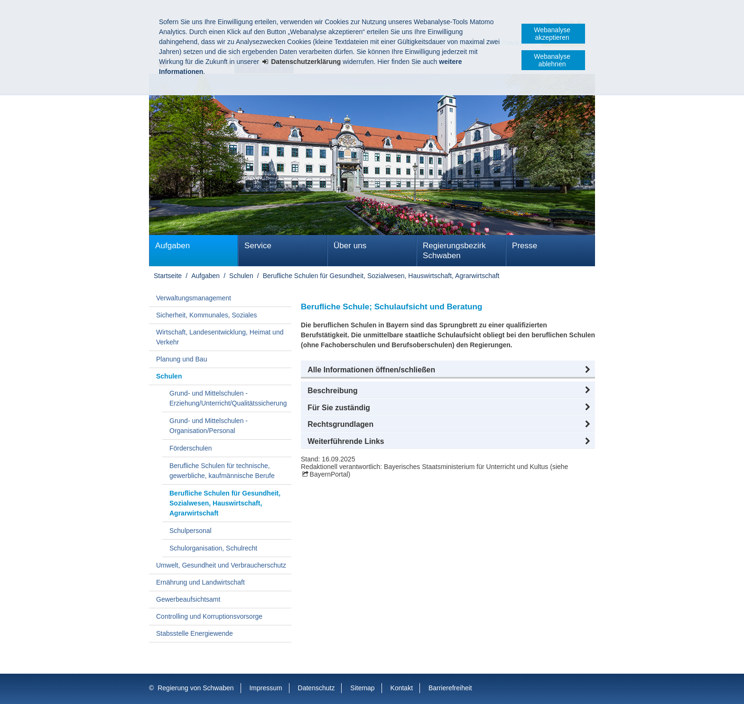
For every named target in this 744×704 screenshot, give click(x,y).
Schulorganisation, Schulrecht (213, 548)
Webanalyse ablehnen (552, 60)
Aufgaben (172, 245)
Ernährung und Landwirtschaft (200, 582)
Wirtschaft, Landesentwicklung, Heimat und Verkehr (219, 337)
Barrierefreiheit (450, 688)
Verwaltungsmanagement (193, 298)
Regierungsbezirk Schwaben (454, 250)
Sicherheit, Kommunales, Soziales (206, 315)
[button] (448, 370)
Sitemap (362, 688)
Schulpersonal (190, 530)
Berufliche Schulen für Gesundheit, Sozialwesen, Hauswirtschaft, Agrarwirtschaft (381, 276)
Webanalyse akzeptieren (552, 33)
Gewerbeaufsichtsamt (188, 599)
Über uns (350, 245)
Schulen (241, 276)
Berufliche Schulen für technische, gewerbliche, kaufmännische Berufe (222, 470)
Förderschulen (190, 448)
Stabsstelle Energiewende (194, 633)
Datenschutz (316, 688)
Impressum (265, 688)
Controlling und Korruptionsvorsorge (209, 616)
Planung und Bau (181, 359)
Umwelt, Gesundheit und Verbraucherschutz (221, 565)
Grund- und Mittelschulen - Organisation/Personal (208, 425)
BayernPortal (329, 474)
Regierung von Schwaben (195, 688)
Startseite (168, 276)
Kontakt (402, 688)
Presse (524, 245)
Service (257, 245)
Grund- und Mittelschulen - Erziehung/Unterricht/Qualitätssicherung (228, 398)
